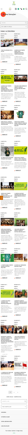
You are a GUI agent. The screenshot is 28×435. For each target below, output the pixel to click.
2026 (14, 433)
